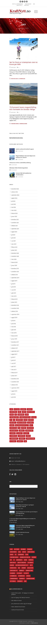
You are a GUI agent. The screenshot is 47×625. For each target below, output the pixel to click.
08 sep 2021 (13, 67)
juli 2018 (13, 320)
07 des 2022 (20, 501)
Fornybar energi (15, 123)
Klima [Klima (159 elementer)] (25, 419)
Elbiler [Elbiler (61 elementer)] (24, 411)
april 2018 (13, 329)
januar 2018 (14, 339)
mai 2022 (13, 207)
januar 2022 (14, 216)
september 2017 (15, 351)
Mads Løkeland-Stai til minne (18, 606)
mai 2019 (13, 290)
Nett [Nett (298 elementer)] (31, 425)
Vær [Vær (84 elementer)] (25, 441)
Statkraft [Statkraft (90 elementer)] (19, 433)
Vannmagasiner (23, 123)
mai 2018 (13, 326)
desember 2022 (15, 189)
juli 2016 (13, 394)
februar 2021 (14, 247)
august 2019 (14, 280)
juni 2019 (13, 287)
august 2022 (14, 198)
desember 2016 (15, 378)
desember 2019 (15, 268)
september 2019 (15, 277)
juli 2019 (13, 283)
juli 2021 (13, 235)
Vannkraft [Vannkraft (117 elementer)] (22, 438)
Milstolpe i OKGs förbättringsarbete (18, 168)
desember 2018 (15, 305)
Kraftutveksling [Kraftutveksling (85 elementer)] (22, 422)
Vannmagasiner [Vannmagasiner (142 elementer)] (30, 438)
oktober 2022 (14, 192)
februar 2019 (14, 299)
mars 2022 (13, 210)
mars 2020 (13, 259)
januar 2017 (14, 375)
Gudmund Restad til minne (17, 609)
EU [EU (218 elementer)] (15, 414)
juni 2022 (13, 204)
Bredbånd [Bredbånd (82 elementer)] (23, 409)
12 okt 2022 (20, 529)
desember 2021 (15, 219)
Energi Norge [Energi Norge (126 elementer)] (31, 411)
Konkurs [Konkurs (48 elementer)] (31, 419)
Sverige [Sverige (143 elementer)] (28, 435)
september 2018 (15, 314)
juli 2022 (13, 201)
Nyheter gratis (14, 78)
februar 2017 (14, 372)
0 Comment (20, 151)
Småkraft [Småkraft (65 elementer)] (21, 430)
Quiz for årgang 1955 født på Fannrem (20, 597)
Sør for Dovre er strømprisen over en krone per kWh (23, 63)
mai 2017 (13, 363)
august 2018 (14, 317)
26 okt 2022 (20, 515)
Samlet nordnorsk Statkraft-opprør (25, 149)
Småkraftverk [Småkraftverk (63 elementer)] (29, 430)
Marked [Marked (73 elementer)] (12, 425)
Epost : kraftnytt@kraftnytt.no (18, 461)
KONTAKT (26, 5)
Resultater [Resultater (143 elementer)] (30, 427)
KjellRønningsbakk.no (16, 589)
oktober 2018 (14, 311)
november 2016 (15, 381)
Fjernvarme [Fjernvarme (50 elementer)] (21, 414)
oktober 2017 (14, 348)
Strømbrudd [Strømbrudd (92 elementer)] (13, 435)
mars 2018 (13, 332)
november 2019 (15, 271)
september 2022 (15, 195)
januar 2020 (14, 265)
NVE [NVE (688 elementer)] (19, 427)
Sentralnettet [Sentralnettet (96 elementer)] (13, 430)
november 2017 (15, 345)
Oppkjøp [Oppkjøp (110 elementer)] (23, 427)
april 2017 (13, 366)
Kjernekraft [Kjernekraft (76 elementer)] (19, 419)
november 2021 (15, 222)
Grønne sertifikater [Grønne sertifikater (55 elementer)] (25, 417)
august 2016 (14, 391)
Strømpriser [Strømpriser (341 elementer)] (21, 435)
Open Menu (36, 11)
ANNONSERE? (28, 3)
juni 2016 (13, 397)
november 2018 (15, 308)
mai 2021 (13, 241)
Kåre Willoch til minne (16, 600)
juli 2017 (13, 357)
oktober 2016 (14, 385)
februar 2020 (14, 262)
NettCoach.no (34, 623)
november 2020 (15, 256)
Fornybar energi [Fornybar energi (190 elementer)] (14, 417)
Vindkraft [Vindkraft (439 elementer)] (20, 441)
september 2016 (15, 388)
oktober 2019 (14, 274)
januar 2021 (14, 250)
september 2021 (15, 228)
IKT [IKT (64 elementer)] (11, 419)
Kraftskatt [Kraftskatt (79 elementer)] (13, 422)
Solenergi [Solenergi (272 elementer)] (12, 433)
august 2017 (14, 354)
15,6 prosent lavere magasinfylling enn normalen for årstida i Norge (22, 108)
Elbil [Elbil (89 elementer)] (19, 411)
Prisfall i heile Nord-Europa (22, 532)
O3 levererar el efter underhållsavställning (20, 162)
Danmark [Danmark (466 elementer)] (29, 409)
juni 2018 (13, 323)
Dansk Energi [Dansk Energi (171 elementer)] (13, 411)
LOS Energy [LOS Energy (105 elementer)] (30, 422)
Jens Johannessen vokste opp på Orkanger (21, 603)
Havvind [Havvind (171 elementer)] (34, 417)
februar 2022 (14, 213)
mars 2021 (13, 244)
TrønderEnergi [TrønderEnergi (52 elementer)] (13, 438)
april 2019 (13, 293)
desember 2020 (15, 253)
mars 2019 (13, 296)
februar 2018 (14, 336)
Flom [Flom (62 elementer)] (27, 414)
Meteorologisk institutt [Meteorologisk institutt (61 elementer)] (22, 425)
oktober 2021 (14, 225)
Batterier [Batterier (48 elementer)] (16, 409)
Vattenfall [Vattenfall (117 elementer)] (13, 441)
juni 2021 (13, 238)
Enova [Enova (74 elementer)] (11, 414)
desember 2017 (15, 342)
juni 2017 (13, 360)
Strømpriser (22, 78)
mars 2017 (13, 369)
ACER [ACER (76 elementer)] (11, 409)
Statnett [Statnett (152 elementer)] (26, 433)
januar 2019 (14, 302)
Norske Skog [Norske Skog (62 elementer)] (13, 427)
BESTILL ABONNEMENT (17, 3)
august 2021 (14, 231)
